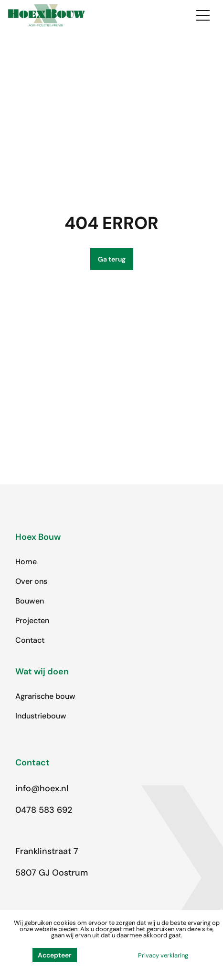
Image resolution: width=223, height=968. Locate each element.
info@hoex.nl (41, 788)
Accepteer (55, 955)
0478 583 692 (43, 810)
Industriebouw (40, 716)
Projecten (32, 620)
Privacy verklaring (163, 955)
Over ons (31, 581)
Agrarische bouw (45, 696)
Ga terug (112, 259)
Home (26, 562)
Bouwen (29, 601)
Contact (29, 640)
